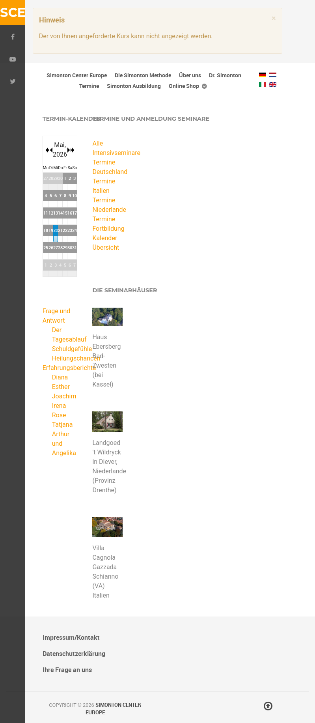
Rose (59, 415)
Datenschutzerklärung (74, 653)
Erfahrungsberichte (58, 368)
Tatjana (62, 424)
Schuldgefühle (72, 349)
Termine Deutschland (107, 167)
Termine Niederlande (107, 204)
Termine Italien (103, 185)
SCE (12, 12)
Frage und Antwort (57, 315)
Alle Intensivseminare (107, 148)
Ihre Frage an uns (67, 669)
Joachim (64, 396)
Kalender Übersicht (105, 242)
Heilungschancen (76, 358)
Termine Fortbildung (107, 223)
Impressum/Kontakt (71, 637)
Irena (59, 405)
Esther (61, 386)
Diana (60, 377)
